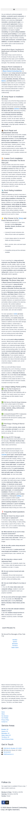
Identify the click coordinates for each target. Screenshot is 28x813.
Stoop (21, 218)
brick (15, 314)
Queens (3, 80)
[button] (14, 9)
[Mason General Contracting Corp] (14, 663)
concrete (3, 454)
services (16, 108)
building (19, 495)
